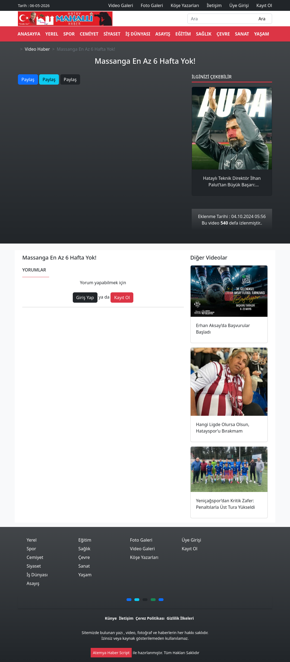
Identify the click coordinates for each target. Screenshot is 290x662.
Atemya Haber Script (111, 652)
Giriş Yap (85, 297)
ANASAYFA (29, 34)
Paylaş (27, 79)
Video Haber (37, 49)
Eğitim (183, 34)
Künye (111, 618)
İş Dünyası (137, 34)
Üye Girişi (191, 540)
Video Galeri (142, 549)
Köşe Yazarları (144, 557)
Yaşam (261, 34)
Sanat (242, 34)
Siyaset (111, 34)
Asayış (162, 34)
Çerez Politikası (149, 618)
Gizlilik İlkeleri (180, 618)
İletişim (126, 618)
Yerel (51, 34)
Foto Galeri (141, 540)
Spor (69, 34)
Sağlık (204, 34)
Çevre (223, 34)
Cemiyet (89, 34)
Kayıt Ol (122, 297)
